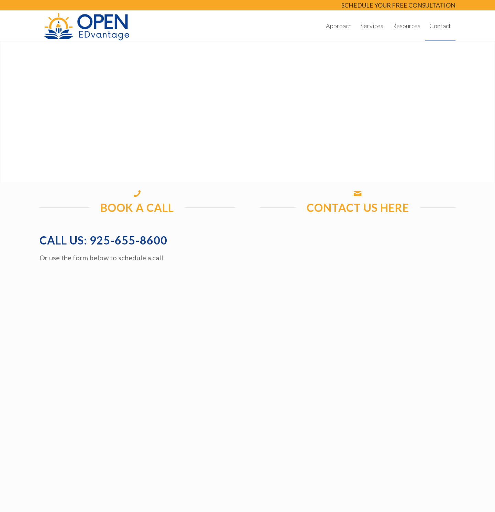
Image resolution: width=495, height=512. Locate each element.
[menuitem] (396, 5)
